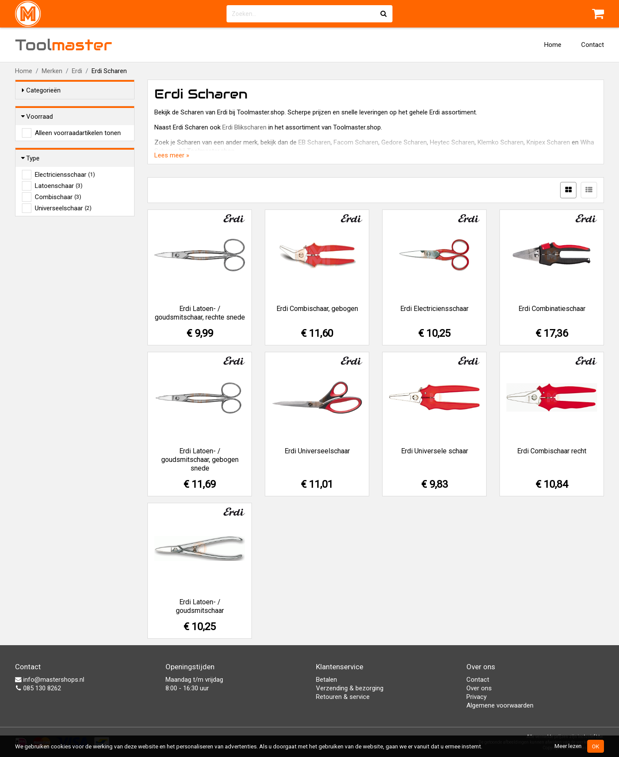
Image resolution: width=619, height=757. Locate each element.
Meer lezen (568, 745)
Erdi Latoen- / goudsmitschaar (200, 606)
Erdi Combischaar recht (551, 451)
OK (595, 746)
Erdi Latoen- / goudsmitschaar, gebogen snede (200, 459)
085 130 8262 (38, 688)
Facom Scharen (356, 142)
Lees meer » (171, 155)
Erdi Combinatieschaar (551, 309)
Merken (52, 71)
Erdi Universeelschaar (317, 451)
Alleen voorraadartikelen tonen (78, 133)
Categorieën (41, 90)
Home (552, 45)
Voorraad (37, 116)
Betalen (326, 679)
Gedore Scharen (404, 142)
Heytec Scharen (452, 142)
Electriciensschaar (65, 174)
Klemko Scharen (501, 142)
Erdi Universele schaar (434, 451)
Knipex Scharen (548, 142)
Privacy (476, 697)
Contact (592, 45)
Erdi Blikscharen (244, 127)
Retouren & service (343, 697)
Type (31, 158)
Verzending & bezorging (349, 688)
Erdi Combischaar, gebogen (317, 309)
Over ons (479, 688)
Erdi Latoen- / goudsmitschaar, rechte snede (200, 313)
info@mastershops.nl (49, 679)
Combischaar (58, 197)
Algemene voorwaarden (499, 705)
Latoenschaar (59, 186)
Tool (63, 45)
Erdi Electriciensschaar (434, 309)
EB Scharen (314, 142)
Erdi (77, 71)
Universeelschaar (63, 208)
